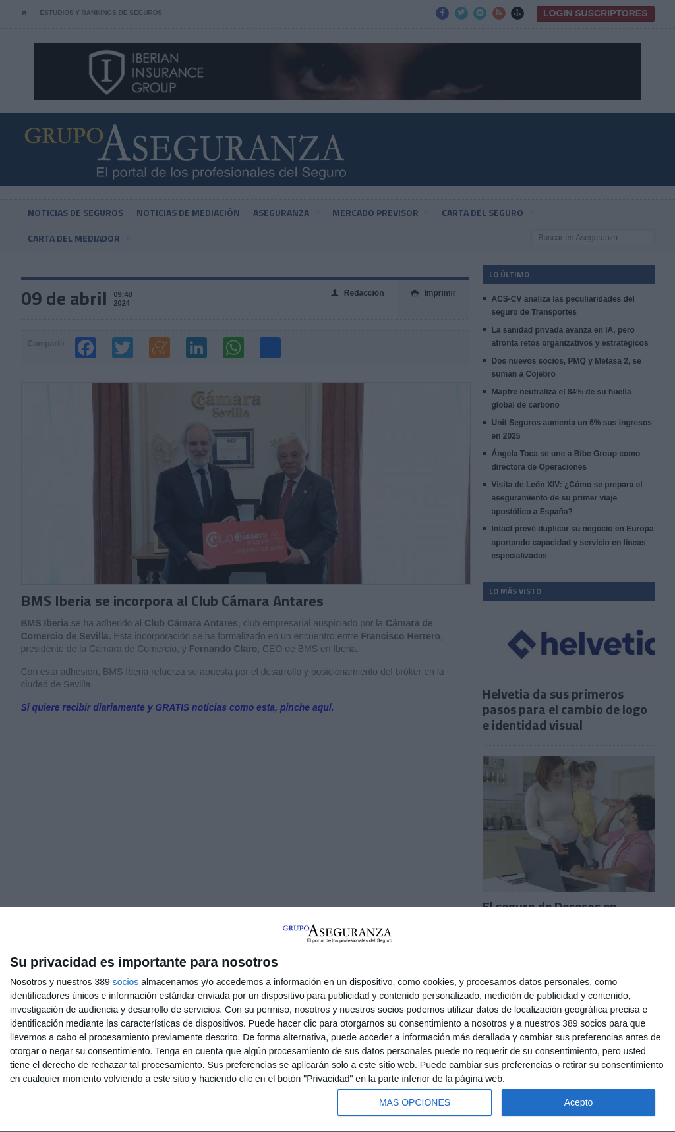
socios (126, 981)
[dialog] (337, 1019)
